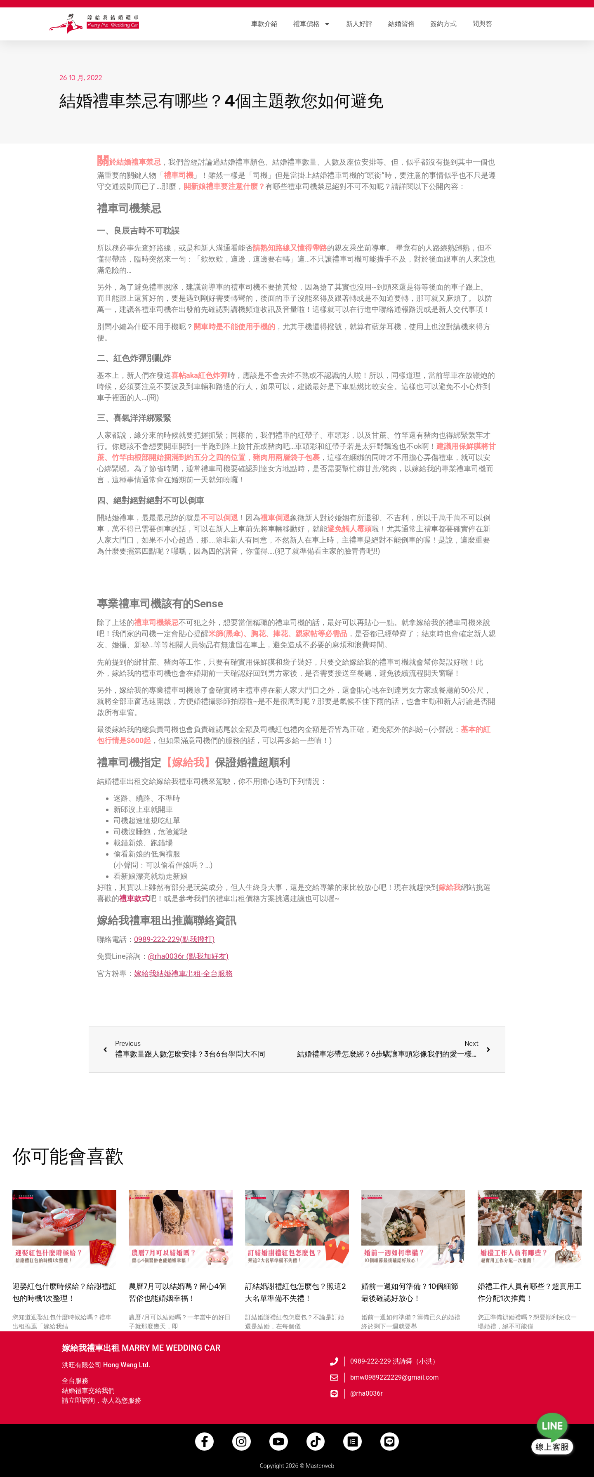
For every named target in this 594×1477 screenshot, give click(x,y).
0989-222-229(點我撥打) (174, 939)
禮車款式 (134, 898)
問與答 (482, 24)
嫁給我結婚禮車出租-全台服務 (183, 973)
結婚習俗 (401, 24)
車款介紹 (264, 24)
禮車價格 (311, 24)
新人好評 (359, 24)
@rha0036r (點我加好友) (188, 956)
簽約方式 (443, 24)
